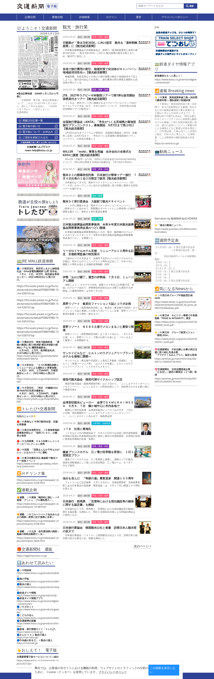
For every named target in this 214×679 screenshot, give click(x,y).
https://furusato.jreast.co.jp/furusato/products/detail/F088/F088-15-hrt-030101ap (38, 303)
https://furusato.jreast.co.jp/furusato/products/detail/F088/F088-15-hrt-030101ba (38, 317)
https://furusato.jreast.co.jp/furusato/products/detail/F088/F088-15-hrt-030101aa (38, 289)
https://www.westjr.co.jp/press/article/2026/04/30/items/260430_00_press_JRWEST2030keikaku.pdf (176, 304)
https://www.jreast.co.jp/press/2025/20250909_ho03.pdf (176, 323)
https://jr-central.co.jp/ (167, 143)
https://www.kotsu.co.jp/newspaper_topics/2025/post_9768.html (38, 522)
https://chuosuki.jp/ (27, 643)
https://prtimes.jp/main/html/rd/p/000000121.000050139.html (175, 360)
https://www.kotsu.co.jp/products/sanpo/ (38, 588)
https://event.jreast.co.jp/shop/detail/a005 (38, 380)
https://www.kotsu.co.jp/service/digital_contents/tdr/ (38, 602)
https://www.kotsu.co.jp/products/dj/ (37, 595)
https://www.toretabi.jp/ (30, 631)
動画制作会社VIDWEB (184, 218)
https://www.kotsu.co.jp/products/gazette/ (38, 611)
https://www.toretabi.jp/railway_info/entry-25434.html (37, 465)
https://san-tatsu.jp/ (27, 637)
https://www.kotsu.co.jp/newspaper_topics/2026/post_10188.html (38, 505)
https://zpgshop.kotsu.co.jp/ (32, 555)
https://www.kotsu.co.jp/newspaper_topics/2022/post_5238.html (38, 481)
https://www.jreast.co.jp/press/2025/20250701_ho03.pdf (176, 340)
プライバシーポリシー (102, 672)
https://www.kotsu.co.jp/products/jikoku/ (38, 574)
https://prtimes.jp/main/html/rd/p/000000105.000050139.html (175, 380)
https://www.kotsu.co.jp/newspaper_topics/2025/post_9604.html (38, 539)
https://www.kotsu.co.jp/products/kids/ (38, 617)
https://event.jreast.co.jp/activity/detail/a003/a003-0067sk (37, 357)
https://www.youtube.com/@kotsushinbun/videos (176, 230)
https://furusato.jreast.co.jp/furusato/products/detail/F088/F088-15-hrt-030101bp (38, 331)
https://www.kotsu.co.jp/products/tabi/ (38, 581)
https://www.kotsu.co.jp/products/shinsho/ (38, 625)
